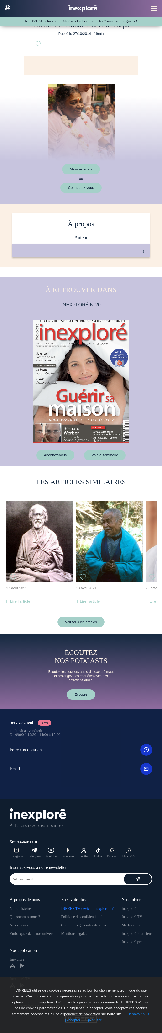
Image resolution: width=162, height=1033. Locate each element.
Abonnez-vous (81, 169)
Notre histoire (20, 908)
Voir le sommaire (105, 455)
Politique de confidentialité (81, 917)
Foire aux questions (81, 750)
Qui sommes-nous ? (25, 917)
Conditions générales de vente (84, 925)
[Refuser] (95, 1020)
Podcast (112, 853)
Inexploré (129, 908)
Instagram (16, 853)
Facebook (67, 853)
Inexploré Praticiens (137, 933)
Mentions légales (74, 933)
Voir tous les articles (81, 622)
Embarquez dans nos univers (32, 933)
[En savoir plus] (138, 1014)
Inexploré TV (132, 917)
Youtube (51, 853)
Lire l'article (20, 601)
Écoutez (80, 694)
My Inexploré (132, 925)
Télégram (34, 853)
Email (81, 769)
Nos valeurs (19, 925)
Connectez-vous (81, 187)
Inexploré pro (132, 942)
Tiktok (98, 853)
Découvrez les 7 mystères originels (109, 21)
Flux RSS (128, 853)
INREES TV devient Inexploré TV (87, 908)
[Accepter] (73, 1020)
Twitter (84, 853)
